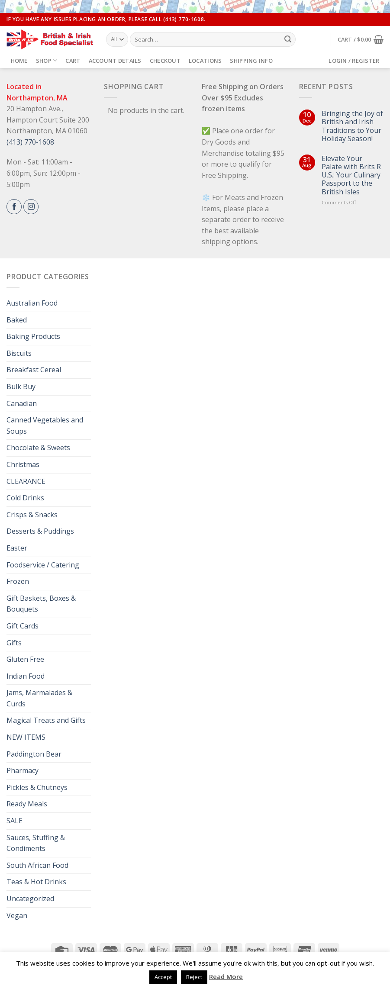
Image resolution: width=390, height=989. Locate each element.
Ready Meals (26, 804)
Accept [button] (163, 977)
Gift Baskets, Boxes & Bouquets (41, 603)
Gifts (14, 643)
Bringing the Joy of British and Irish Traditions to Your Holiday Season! (352, 126)
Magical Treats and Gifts (46, 720)
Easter (16, 548)
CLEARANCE (25, 481)
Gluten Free (25, 659)
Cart (72, 60)
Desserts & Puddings (40, 531)
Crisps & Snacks (32, 514)
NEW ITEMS (25, 737)
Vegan (16, 915)
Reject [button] (194, 977)
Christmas (22, 464)
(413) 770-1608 (30, 142)
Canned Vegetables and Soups (44, 425)
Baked (16, 320)
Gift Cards (22, 626)
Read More (226, 976)
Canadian (21, 403)
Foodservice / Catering (42, 565)
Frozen (17, 581)
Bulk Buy (20, 386)
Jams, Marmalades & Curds (39, 698)
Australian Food (32, 303)
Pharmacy (22, 770)
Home (19, 60)
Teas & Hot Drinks (36, 881)
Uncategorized (30, 898)
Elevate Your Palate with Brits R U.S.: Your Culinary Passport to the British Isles (351, 175)
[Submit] (287, 39)
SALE (14, 820)
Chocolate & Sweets (38, 447)
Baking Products (33, 336)
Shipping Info (251, 60)
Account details (115, 60)
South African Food (37, 865)
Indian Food (25, 676)
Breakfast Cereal (33, 369)
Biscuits (19, 353)
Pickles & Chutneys (37, 787)
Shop (46, 60)
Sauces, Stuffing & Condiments (35, 843)
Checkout (165, 60)
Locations (205, 60)
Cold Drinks (25, 498)
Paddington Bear (33, 754)
